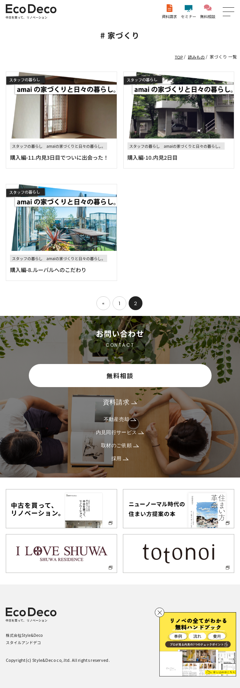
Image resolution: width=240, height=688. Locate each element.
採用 (120, 458)
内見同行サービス (120, 432)
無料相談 (207, 11)
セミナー (188, 11)
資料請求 (169, 11)
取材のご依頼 (120, 445)
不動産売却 (120, 419)
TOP (179, 56)
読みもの (196, 56)
